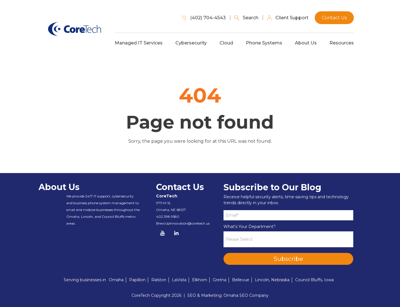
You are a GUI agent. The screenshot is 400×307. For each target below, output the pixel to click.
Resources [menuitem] (349, 41)
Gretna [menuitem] (219, 279)
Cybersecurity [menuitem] (198, 41)
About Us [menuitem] (313, 41)
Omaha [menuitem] (116, 279)
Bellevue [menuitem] (240, 279)
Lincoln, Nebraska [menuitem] (272, 279)
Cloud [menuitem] (234, 41)
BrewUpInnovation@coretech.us (183, 223)
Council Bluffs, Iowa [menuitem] (314, 279)
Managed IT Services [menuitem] (146, 41)
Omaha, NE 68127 (171, 210)
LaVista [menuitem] (179, 279)
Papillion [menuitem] (137, 279)
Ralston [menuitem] (158, 279)
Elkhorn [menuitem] (199, 279)
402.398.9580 (167, 216)
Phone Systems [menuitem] (272, 41)
